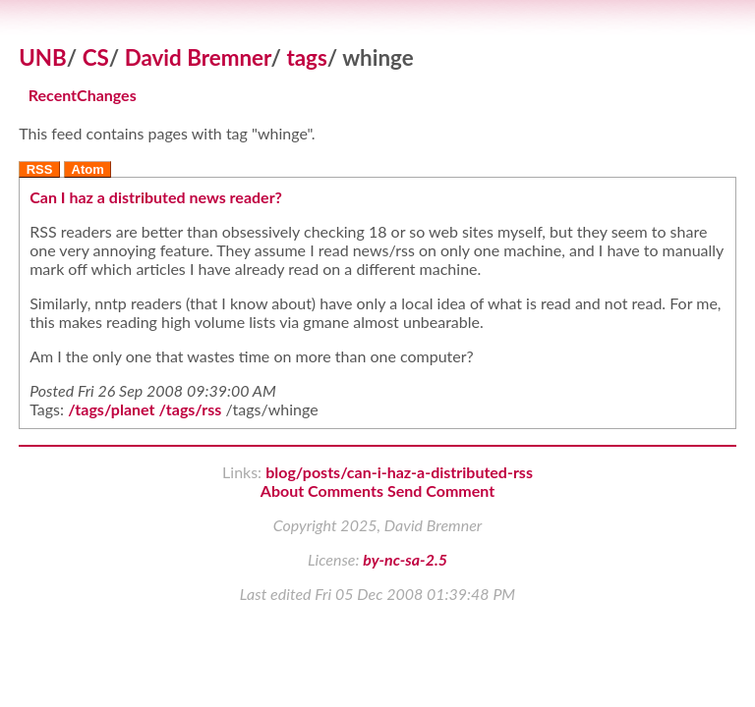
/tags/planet (111, 409)
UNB (43, 57)
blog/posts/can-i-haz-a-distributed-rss (399, 471)
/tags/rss (190, 409)
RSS (40, 169)
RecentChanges (83, 95)
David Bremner (198, 57)
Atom (88, 169)
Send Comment (440, 490)
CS (96, 57)
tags (306, 57)
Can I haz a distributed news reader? (155, 197)
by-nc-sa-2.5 (405, 559)
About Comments (322, 490)
